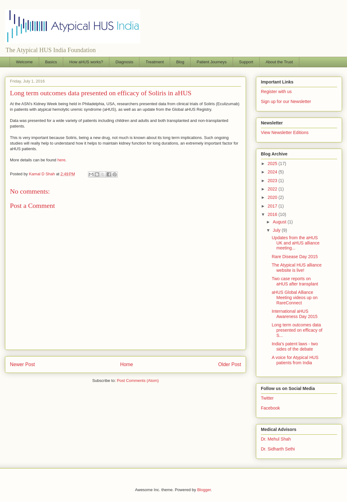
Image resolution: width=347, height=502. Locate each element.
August (280, 221)
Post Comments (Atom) (138, 380)
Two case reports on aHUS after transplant (295, 281)
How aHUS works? (86, 62)
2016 (273, 214)
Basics (51, 62)
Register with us (276, 91)
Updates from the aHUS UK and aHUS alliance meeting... (295, 243)
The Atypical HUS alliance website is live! (297, 267)
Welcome (24, 62)
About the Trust (279, 62)
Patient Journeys (212, 62)
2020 (273, 197)
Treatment (155, 62)
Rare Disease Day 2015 (295, 256)
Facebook (270, 408)
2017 (273, 206)
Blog (180, 62)
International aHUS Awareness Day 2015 (295, 314)
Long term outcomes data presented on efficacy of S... (297, 330)
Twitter (267, 398)
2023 (273, 180)
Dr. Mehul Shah (276, 439)
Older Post (229, 364)
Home (126, 364)
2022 (273, 188)
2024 (273, 171)
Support (246, 62)
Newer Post (22, 364)
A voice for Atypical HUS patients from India (295, 360)
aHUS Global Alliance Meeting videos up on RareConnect (295, 297)
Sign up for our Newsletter (286, 101)
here (61, 160)
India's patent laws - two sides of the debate (295, 346)
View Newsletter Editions (285, 132)
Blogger (204, 489)
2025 (273, 163)
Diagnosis (124, 62)
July (277, 230)
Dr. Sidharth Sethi (278, 448)
